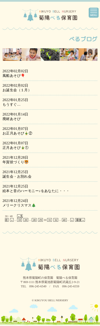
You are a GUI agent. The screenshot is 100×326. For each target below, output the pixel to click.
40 (64, 219)
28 (34, 219)
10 (19, 219)
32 (55, 219)
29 (40, 219)
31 (49, 219)
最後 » (80, 219)
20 (25, 219)
